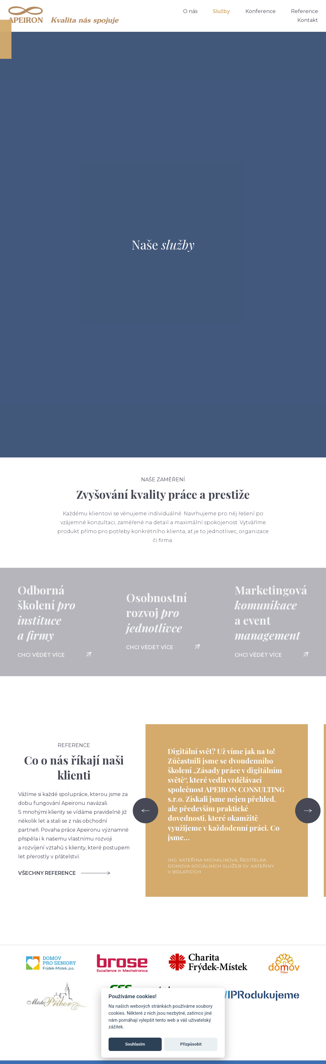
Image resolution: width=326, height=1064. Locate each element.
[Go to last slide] (145, 810)
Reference (304, 11)
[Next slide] (308, 810)
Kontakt (307, 20)
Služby (221, 11)
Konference (260, 11)
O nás (190, 11)
